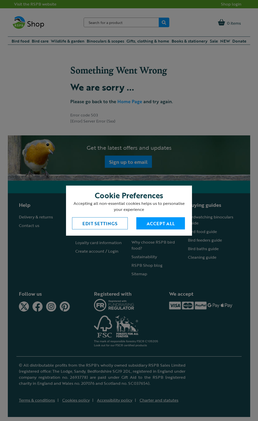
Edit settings (99, 223)
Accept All (161, 223)
